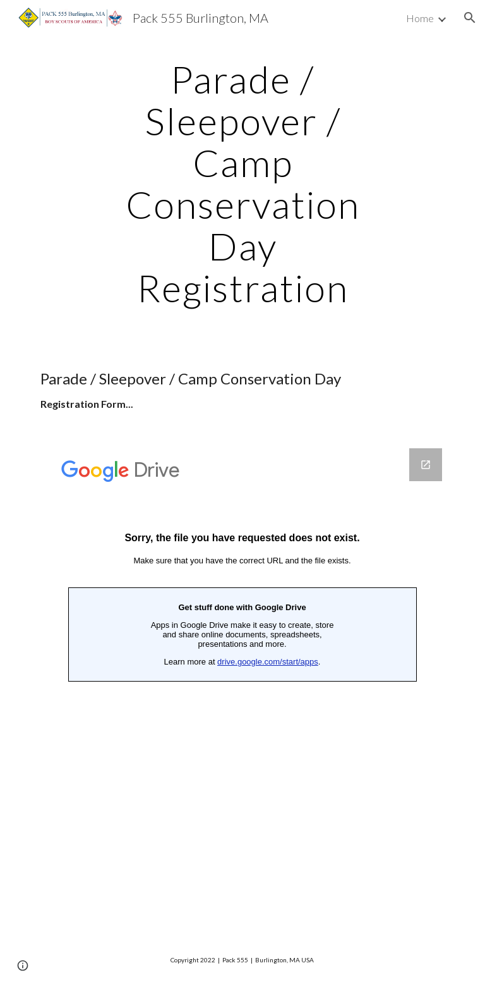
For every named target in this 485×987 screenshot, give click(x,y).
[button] (470, 18)
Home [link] (420, 18)
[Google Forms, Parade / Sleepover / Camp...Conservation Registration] (242, 682)
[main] (242, 183)
